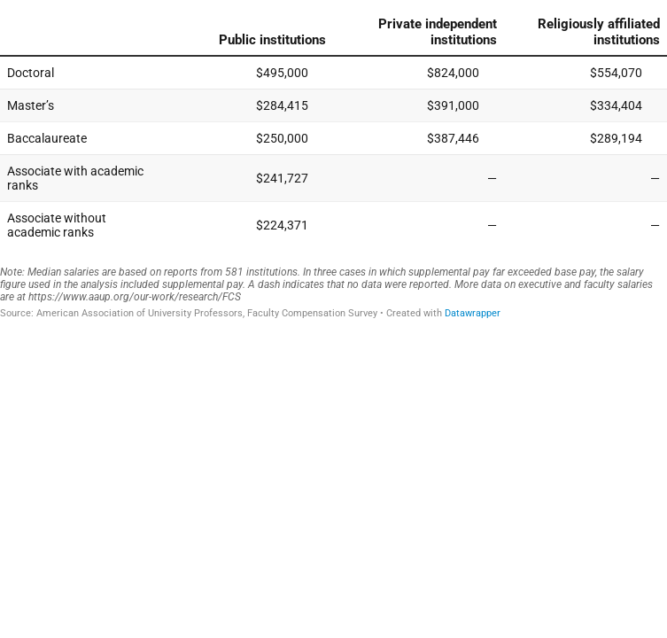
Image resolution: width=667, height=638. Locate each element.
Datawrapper (472, 313)
